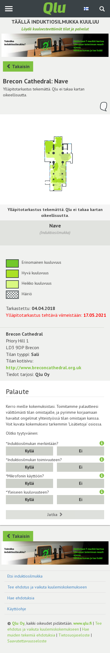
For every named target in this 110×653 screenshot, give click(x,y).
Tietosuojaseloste (74, 635)
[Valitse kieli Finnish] (86, 8)
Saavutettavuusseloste (27, 641)
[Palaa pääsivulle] (55, 8)
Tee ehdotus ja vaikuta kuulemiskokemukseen (47, 587)
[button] (101, 443)
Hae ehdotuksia (20, 598)
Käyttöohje (16, 608)
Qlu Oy (18, 623)
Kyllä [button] (29, 451)
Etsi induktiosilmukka (25, 576)
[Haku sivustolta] (102, 9)
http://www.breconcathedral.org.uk (43, 367)
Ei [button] (80, 451)
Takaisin (18, 66)
